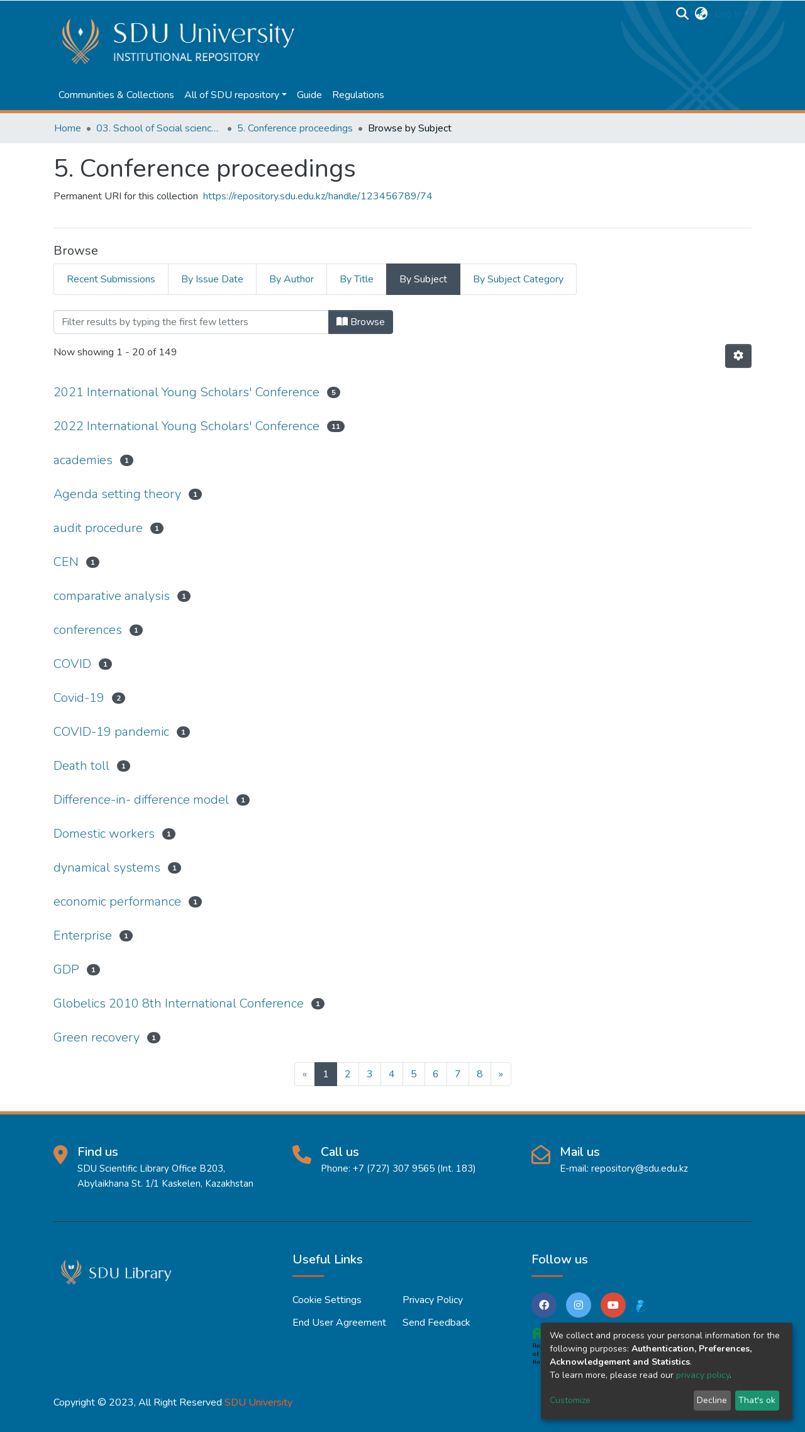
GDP (66, 969)
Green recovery (96, 1037)
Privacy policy (432, 1300)
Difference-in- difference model (141, 799)
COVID (72, 663)
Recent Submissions (111, 279)
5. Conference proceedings (295, 128)
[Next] (501, 1074)
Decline (712, 1400)
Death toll (81, 765)
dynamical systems (106, 867)
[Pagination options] (738, 356)
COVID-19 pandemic (111, 731)
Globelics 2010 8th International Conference (178, 1003)
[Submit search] (682, 14)
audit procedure (98, 527)
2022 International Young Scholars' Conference (186, 426)
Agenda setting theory (117, 494)
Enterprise (82, 935)
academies (83, 460)
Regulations (358, 95)
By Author (291, 279)
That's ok (756, 1400)
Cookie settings (327, 1300)
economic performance (117, 901)
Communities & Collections (116, 95)
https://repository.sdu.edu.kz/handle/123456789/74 (318, 196)
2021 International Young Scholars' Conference (186, 392)
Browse (360, 322)
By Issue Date (212, 279)
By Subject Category (518, 279)
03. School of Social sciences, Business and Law (159, 128)
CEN (66, 561)
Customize (570, 1400)
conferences (87, 629)
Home (67, 128)
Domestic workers (104, 833)
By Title (357, 279)
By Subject (423, 279)
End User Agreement (339, 1322)
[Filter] (191, 322)
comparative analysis (111, 595)
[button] (701, 13)
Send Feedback (436, 1322)
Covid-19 (78, 697)
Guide (309, 95)
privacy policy (703, 1375)
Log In (727, 14)
